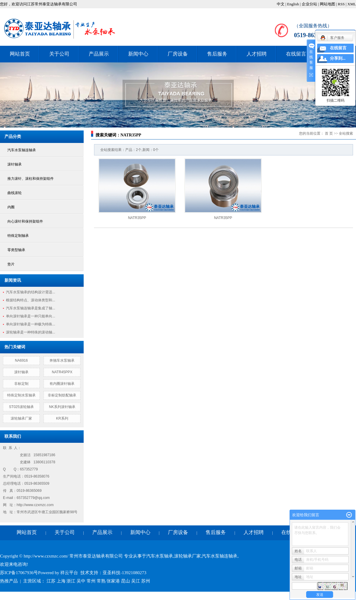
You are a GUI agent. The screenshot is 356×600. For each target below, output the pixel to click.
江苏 (51, 581)
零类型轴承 (16, 250)
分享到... (338, 58)
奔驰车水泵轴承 (62, 360)
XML (351, 4)
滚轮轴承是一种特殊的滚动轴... (30, 332)
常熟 (101, 581)
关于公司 (59, 54)
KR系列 (62, 418)
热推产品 (9, 581)
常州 (91, 581)
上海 (61, 581)
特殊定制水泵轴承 (21, 395)
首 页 (329, 133)
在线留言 (296, 54)
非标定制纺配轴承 (62, 395)
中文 (281, 4)
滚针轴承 (14, 164)
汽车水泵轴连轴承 (21, 150)
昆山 (125, 581)
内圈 (11, 207)
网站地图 (327, 4)
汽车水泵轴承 (159, 556)
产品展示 (99, 54)
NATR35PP (137, 218)
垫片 (11, 264)
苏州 (145, 581)
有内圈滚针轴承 (62, 384)
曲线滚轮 (14, 193)
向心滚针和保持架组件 (25, 221)
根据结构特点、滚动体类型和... (30, 300)
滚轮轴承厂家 (21, 418)
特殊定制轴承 (18, 236)
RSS (341, 4)
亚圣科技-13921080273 (125, 572)
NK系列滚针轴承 (62, 407)
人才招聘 (257, 54)
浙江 (70, 581)
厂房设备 (178, 54)
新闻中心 (138, 54)
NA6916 (21, 360)
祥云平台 (69, 572)
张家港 (113, 581)
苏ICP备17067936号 (19, 572)
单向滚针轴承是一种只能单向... (30, 316)
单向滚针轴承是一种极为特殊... (30, 324)
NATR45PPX (62, 372)
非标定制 (21, 384)
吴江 (135, 581)
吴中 (81, 581)
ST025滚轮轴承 (21, 407)
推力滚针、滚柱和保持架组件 (30, 179)
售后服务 (217, 54)
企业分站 (309, 4)
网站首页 (20, 54)
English (293, 4)
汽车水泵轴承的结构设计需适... (30, 292)
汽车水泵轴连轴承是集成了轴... (30, 308)
